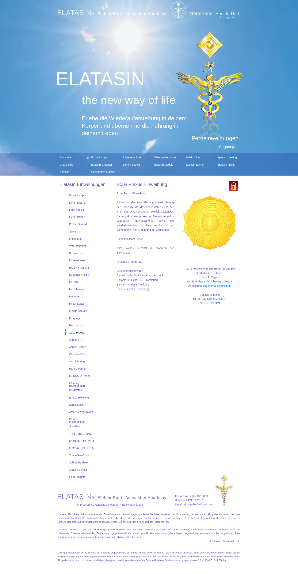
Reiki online (193, 157)
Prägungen (75, 318)
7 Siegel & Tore (132, 157)
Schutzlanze (76, 404)
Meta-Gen (75, 296)
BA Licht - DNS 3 (79, 267)
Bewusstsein (76, 253)
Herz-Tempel (76, 289)
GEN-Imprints (77, 476)
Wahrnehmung (77, 245)
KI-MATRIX (75, 390)
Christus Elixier (78, 354)
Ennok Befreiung (79, 397)
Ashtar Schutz (77, 347)
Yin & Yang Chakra (80, 433)
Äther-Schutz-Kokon (81, 412)
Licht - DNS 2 (77, 217)
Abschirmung (77, 361)
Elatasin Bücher (195, 164)
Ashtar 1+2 (75, 339)
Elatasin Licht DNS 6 (81, 448)
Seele (72, 231)
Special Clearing (227, 157)
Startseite (65, 157)
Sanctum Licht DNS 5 (82, 440)
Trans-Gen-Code (79, 455)
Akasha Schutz (78, 469)
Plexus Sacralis (78, 310)
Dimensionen (77, 260)
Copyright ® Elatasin (103, 171)
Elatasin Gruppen (101, 164)
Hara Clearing (77, 368)
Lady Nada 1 (76, 209)
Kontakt (64, 171)
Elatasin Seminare (165, 157)
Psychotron (75, 325)
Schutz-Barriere (78, 462)
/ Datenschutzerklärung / (106, 504)
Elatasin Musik (226, 164)
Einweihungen (99, 157)
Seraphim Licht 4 (79, 274)
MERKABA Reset (79, 375)
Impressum (83, 504)
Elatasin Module (163, 164)
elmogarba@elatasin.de (217, 285)
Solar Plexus (76, 332)
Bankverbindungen (133, 504)
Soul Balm (75, 426)
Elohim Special (131, 164)
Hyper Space (77, 303)
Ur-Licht (73, 282)
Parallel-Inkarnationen (77, 420)
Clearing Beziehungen (77, 384)
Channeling (66, 164)
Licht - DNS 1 (77, 202)
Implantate (75, 238)
